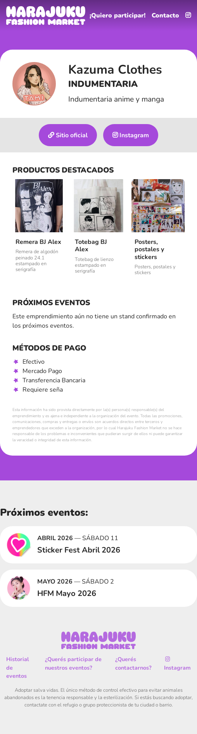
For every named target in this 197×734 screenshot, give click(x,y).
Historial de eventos (17, 667)
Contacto (165, 15)
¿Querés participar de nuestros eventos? (73, 663)
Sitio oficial (68, 135)
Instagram (130, 135)
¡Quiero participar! (117, 15)
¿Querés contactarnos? (133, 663)
